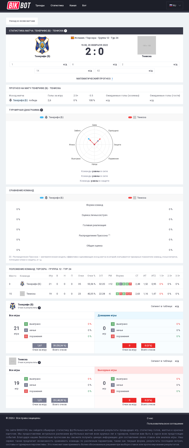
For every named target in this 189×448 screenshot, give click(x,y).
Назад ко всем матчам (22, 21)
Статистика (57, 5)
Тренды (40, 5)
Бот (84, 5)
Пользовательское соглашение (165, 423)
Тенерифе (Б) (51, 117)
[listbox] (174, 5)
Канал (73, 5)
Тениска (137, 117)
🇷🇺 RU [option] (172, 5)
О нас (150, 418)
